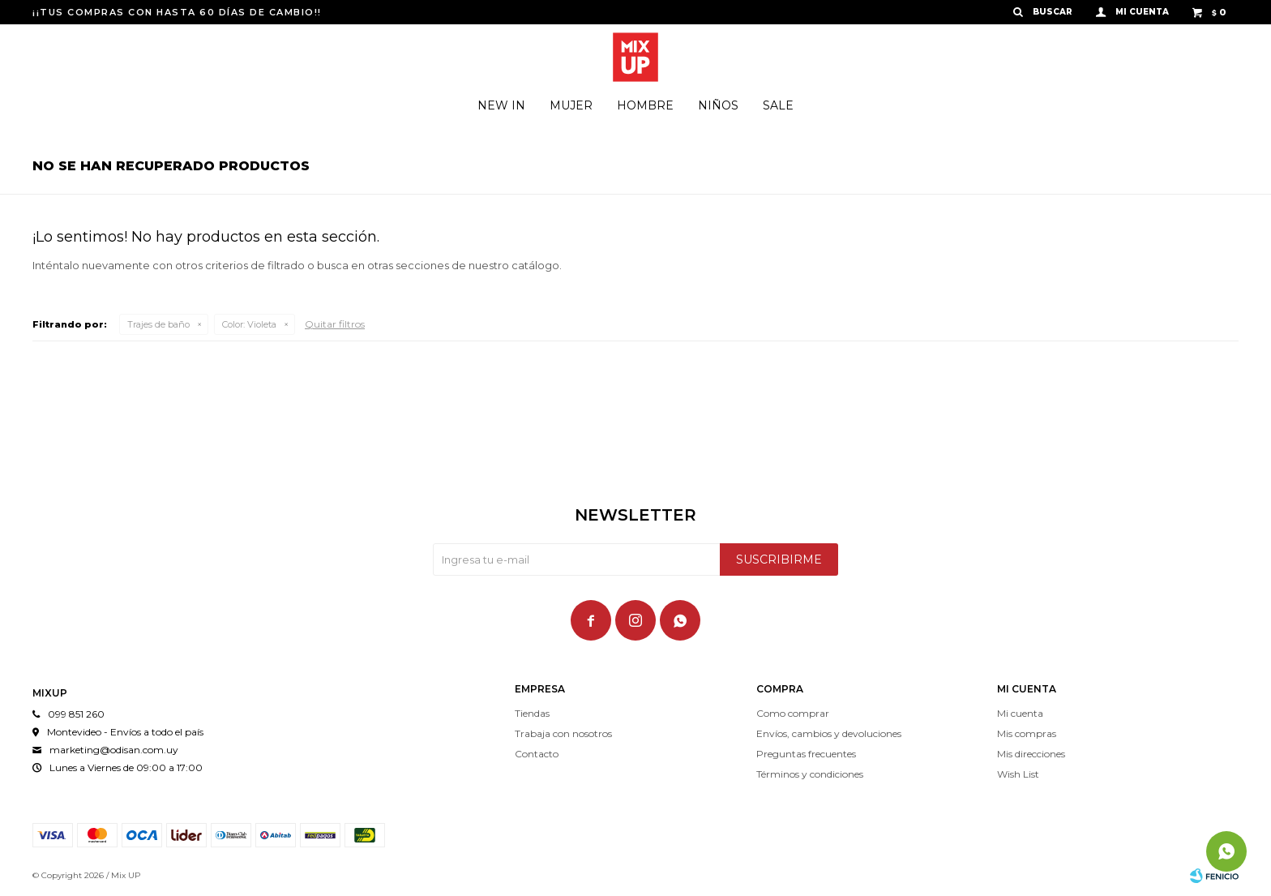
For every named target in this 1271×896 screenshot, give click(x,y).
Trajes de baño (158, 324)
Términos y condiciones (809, 774)
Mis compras (1026, 733)
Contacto (536, 754)
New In (501, 105)
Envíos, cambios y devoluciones (828, 733)
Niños (718, 105)
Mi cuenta (1020, 713)
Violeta (249, 324)
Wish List (1018, 774)
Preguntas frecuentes (806, 754)
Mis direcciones (1031, 754)
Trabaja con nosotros (563, 733)
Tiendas (532, 713)
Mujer (571, 105)
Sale (778, 105)
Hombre (645, 105)
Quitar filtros (335, 324)
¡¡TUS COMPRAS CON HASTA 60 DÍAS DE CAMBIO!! (177, 12)
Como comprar (792, 713)
